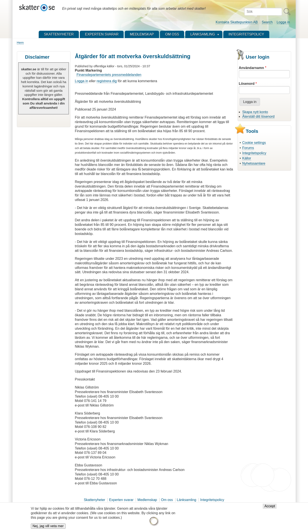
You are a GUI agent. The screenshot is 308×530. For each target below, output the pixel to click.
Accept (269, 508)
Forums (248, 148)
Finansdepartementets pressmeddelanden (109, 75)
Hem (20, 42)
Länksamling (186, 500)
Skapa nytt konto (255, 112)
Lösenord (247, 83)
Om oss (167, 500)
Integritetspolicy (254, 153)
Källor (246, 158)
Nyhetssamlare (253, 163)
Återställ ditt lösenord (258, 116)
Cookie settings (254, 143)
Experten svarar (121, 500)
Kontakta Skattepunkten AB (237, 22)
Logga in (283, 22)
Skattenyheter (94, 500)
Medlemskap (147, 500)
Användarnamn (251, 68)
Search (267, 22)
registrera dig (107, 81)
